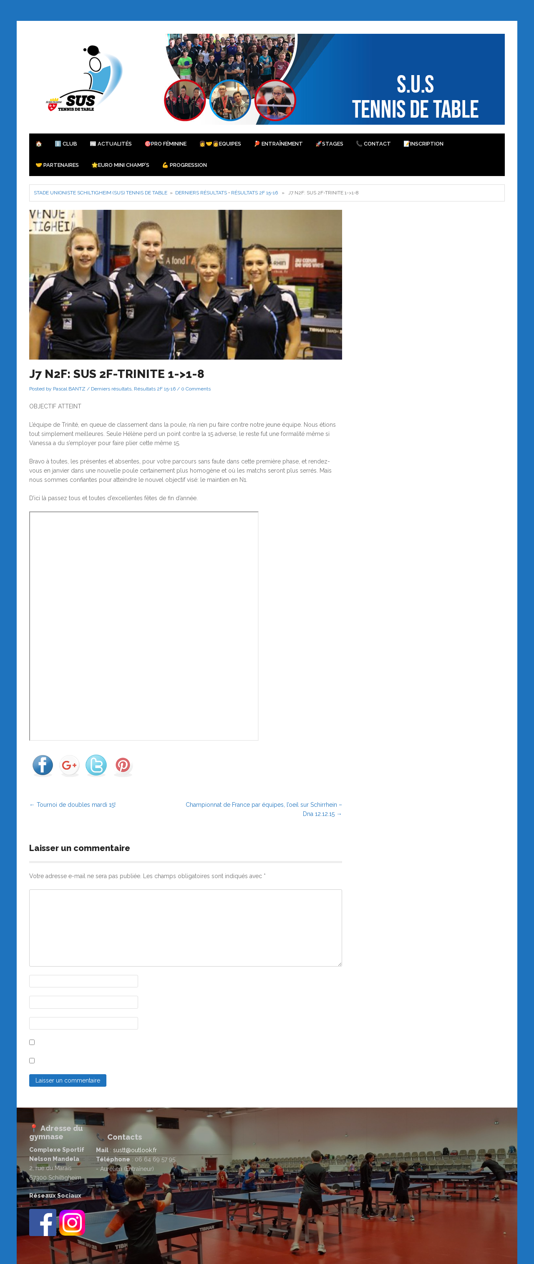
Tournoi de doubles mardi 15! (72, 804)
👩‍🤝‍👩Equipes (220, 144)
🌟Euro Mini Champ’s (120, 165)
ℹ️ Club (66, 144)
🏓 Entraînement (278, 144)
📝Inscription (423, 144)
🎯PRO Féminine (165, 144)
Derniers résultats (201, 193)
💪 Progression (184, 165)
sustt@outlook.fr (135, 1150)
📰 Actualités (111, 144)
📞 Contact (373, 144)
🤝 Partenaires (57, 165)
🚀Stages (329, 144)
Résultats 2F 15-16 (254, 193)
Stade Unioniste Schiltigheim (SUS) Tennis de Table (100, 193)
